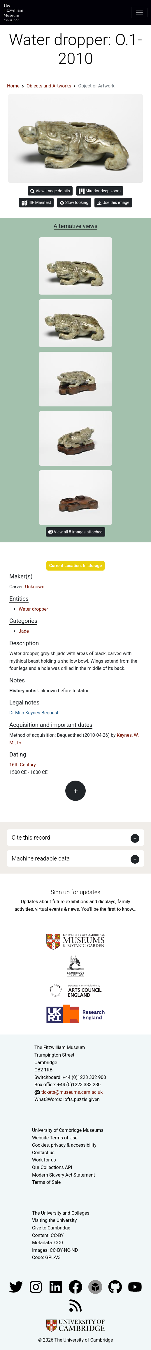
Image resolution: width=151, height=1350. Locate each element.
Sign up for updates (75, 892)
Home (13, 86)
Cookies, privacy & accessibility (64, 1145)
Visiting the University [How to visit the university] (54, 1220)
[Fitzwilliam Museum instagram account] (36, 1286)
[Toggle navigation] (139, 12)
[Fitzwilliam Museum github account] (116, 1286)
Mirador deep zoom (100, 191)
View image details (50, 191)
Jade (24, 631)
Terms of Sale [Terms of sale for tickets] (46, 1182)
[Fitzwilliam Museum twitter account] (17, 1286)
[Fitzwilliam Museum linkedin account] (76, 1286)
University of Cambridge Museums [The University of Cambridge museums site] (67, 1130)
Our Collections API (52, 1167)
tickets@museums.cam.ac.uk (72, 1092)
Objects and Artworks (49, 86)
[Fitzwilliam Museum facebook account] (56, 1286)
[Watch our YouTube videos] (135, 1286)
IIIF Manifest (36, 203)
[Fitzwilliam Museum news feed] (75, 1305)
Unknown (34, 586)
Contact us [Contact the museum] (43, 1152)
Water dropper (33, 609)
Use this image (113, 202)
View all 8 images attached (75, 532)
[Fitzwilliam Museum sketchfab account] (96, 1286)
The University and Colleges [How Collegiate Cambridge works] (60, 1213)
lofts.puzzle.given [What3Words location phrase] (81, 1099)
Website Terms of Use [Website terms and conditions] (55, 1138)
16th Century (22, 765)
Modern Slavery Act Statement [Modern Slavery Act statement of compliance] (63, 1175)
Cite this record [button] (31, 837)
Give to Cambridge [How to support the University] (51, 1228)
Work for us (44, 1160)
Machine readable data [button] (41, 858)
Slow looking (74, 202)
